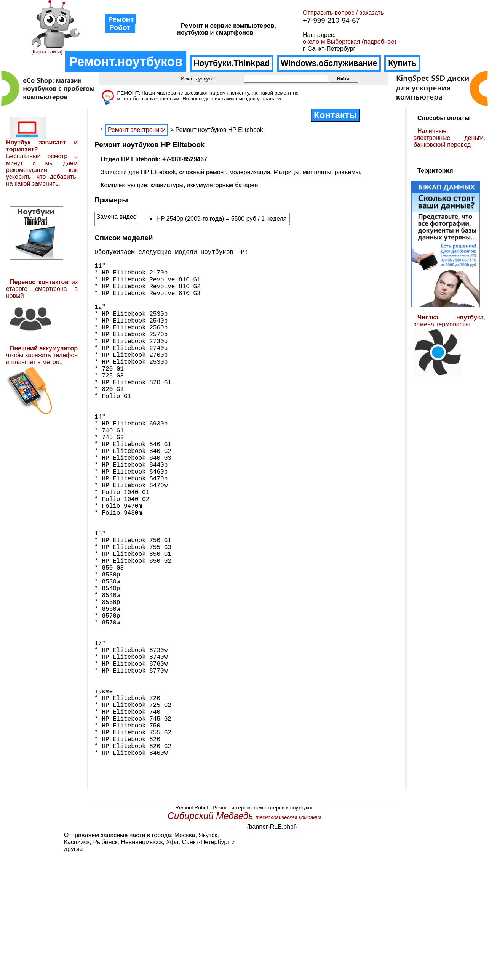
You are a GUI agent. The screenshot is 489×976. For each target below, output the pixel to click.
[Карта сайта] (46, 52)
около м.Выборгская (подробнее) (349, 42)
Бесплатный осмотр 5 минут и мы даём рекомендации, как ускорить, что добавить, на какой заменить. (42, 170)
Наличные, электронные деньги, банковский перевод (449, 138)
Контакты (335, 115)
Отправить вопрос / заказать (343, 13)
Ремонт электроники (136, 130)
